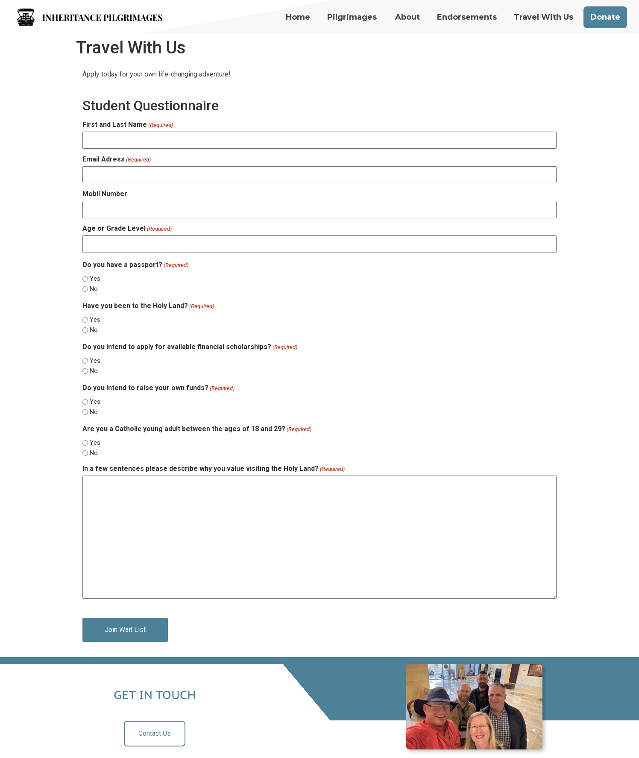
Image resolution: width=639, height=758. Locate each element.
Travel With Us (543, 17)
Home (298, 17)
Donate (605, 17)
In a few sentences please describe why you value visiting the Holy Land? (213, 468)
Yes (95, 279)
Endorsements (467, 17)
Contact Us (154, 733)
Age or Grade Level (127, 228)
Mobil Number (104, 194)
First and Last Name (127, 124)
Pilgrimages (352, 17)
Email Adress (116, 159)
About (407, 17)
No (94, 289)
